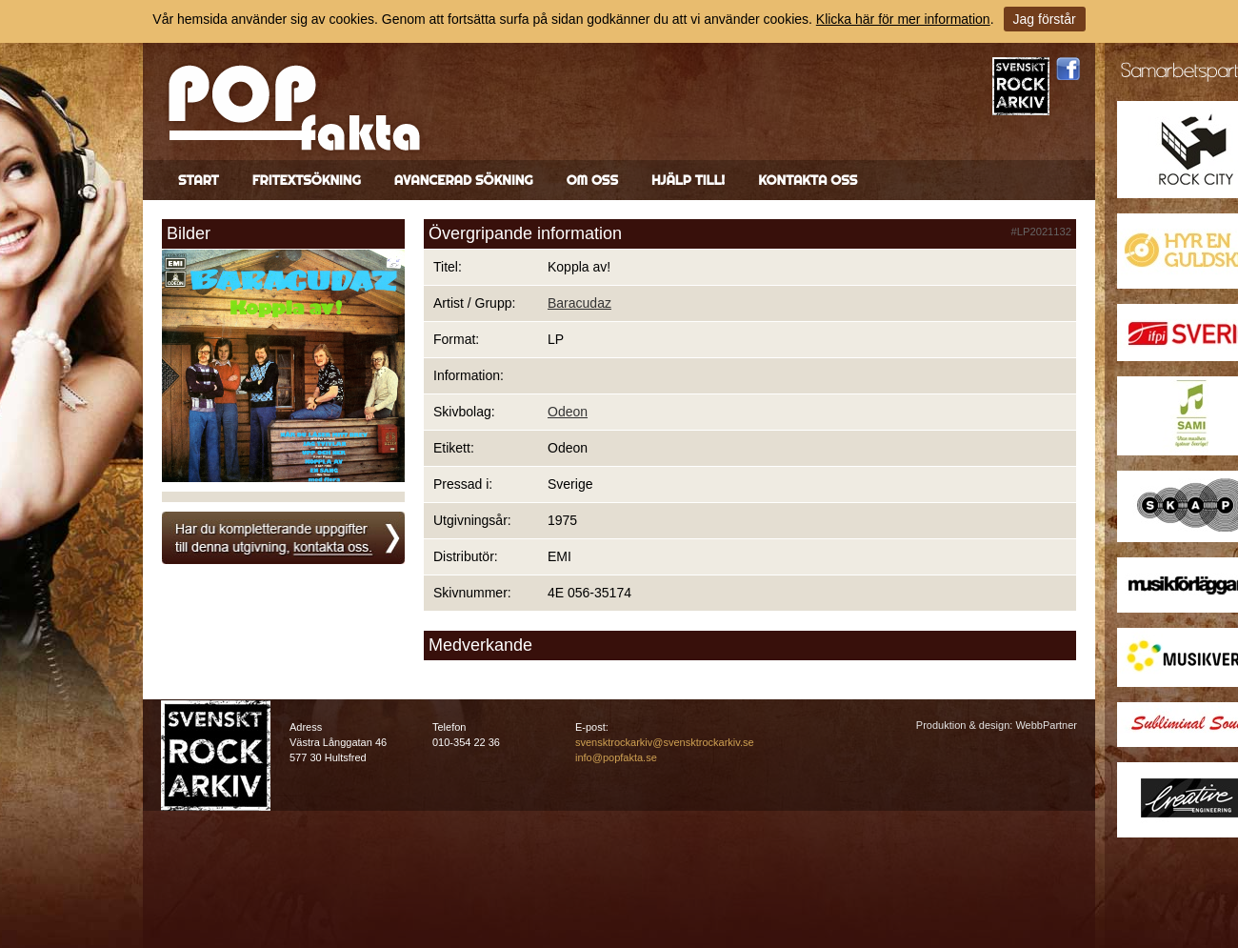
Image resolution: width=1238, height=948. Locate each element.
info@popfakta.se (616, 757)
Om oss (592, 180)
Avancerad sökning (463, 180)
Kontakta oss (807, 180)
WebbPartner (1046, 725)
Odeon (568, 411)
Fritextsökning (306, 180)
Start (198, 180)
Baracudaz (579, 303)
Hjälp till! (688, 180)
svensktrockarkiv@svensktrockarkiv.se (664, 742)
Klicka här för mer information (903, 19)
